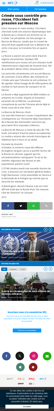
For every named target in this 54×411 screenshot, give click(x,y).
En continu (13, 9)
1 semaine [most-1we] (12, 269)
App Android (33, 367)
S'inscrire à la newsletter (27, 330)
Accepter (27, 407)
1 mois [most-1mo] (22, 269)
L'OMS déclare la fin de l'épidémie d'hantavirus (20, 252)
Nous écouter (48, 3)
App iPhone (20, 367)
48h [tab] (4, 269)
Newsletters (47, 356)
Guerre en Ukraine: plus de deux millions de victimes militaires (25, 292)
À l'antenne (40, 9)
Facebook (6, 356)
